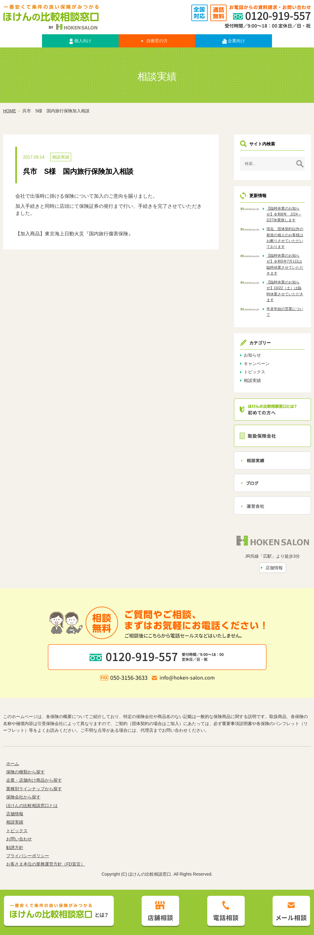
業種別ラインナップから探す (34, 788)
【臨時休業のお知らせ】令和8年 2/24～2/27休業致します (283, 214)
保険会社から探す (23, 797)
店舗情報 (274, 567)
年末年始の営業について (284, 312)
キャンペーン (257, 363)
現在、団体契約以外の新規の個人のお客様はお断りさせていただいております (284, 238)
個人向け (80, 41)
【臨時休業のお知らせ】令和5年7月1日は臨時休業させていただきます (284, 264)
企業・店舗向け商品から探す (34, 780)
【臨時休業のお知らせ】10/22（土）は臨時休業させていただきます (284, 291)
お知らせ (252, 355)
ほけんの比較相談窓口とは (32, 805)
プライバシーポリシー (27, 855)
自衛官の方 (157, 40)
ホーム (12, 763)
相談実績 (60, 157)
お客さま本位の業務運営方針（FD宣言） (45, 864)
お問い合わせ (19, 838)
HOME (9, 110)
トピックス (254, 371)
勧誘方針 (14, 847)
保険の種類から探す (25, 771)
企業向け (233, 40)
